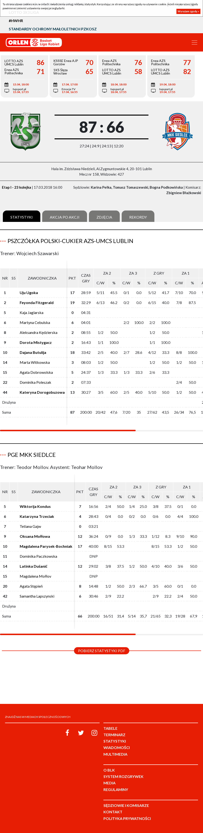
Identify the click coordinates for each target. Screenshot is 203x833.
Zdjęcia (104, 217)
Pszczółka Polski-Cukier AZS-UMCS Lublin (70, 240)
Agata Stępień (31, 586)
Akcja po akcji (64, 217)
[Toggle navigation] (194, 42)
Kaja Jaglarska (31, 312)
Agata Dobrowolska (36, 372)
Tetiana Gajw (30, 526)
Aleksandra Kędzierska (38, 332)
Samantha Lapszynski (37, 596)
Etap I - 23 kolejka (16, 187)
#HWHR (16, 20)
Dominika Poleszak (35, 382)
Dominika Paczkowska (38, 556)
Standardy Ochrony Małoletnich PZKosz (53, 29)
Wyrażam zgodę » (188, 11)
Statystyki (21, 217)
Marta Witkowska (35, 362)
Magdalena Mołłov (35, 576)
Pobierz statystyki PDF (101, 650)
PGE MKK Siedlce (32, 454)
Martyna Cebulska (35, 322)
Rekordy (138, 217)
